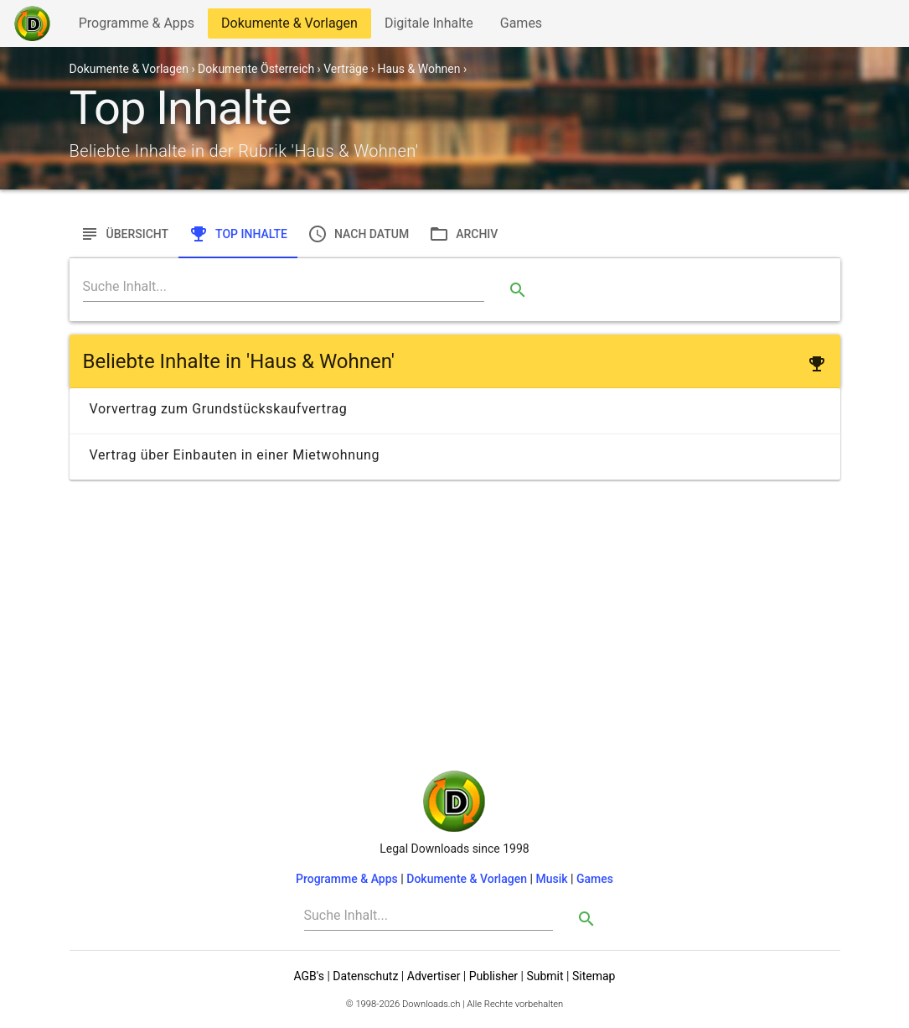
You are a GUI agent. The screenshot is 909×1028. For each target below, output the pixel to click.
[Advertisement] (455, 603)
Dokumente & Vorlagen (289, 26)
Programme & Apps (136, 26)
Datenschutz (365, 976)
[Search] (284, 287)
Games (525, 26)
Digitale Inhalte (428, 26)
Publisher (493, 976)
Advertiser (434, 976)
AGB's (309, 976)
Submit (544, 976)
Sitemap (593, 976)
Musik (551, 878)
